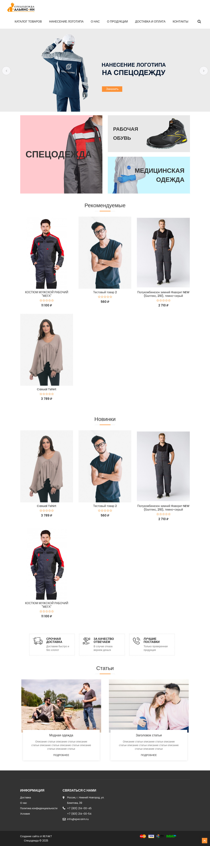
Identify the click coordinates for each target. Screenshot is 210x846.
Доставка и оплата (150, 21)
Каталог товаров (28, 21)
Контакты (180, 21)
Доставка (25, 797)
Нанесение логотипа (66, 21)
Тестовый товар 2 (105, 292)
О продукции (117, 21)
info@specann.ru (78, 819)
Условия (25, 814)
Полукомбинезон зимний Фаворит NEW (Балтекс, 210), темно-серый (163, 294)
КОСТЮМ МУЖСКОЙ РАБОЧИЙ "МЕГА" (46, 294)
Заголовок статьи (149, 735)
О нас (95, 21)
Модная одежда (61, 735)
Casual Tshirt (46, 389)
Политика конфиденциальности (39, 808)
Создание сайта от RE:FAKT (36, 836)
